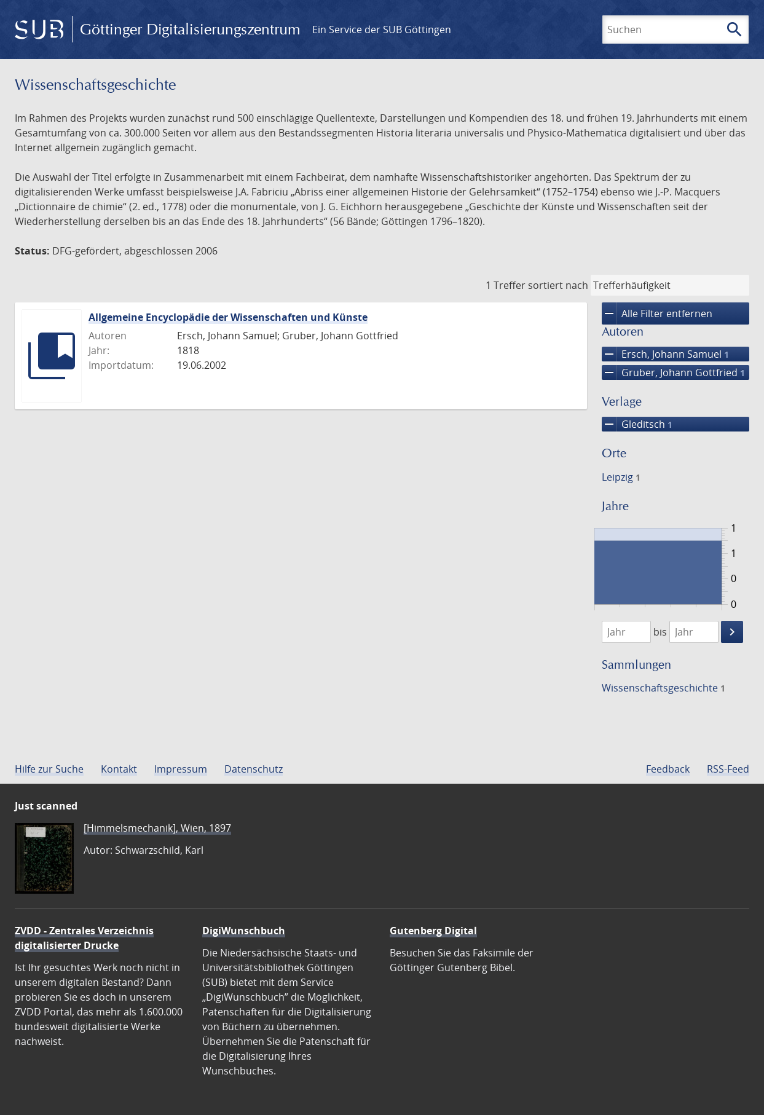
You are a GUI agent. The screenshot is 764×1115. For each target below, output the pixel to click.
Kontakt (119, 769)
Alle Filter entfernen (657, 313)
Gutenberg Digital (433, 930)
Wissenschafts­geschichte (663, 688)
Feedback (668, 769)
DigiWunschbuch (243, 930)
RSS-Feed (728, 769)
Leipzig (621, 477)
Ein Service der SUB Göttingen (381, 29)
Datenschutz (253, 769)
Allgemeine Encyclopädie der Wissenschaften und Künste (228, 317)
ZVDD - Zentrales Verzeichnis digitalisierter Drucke (84, 938)
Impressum (180, 769)
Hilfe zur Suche (49, 769)
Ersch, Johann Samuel (665, 354)
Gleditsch (637, 424)
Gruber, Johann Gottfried (673, 372)
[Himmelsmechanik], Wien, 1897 (157, 828)
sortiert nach (558, 285)
